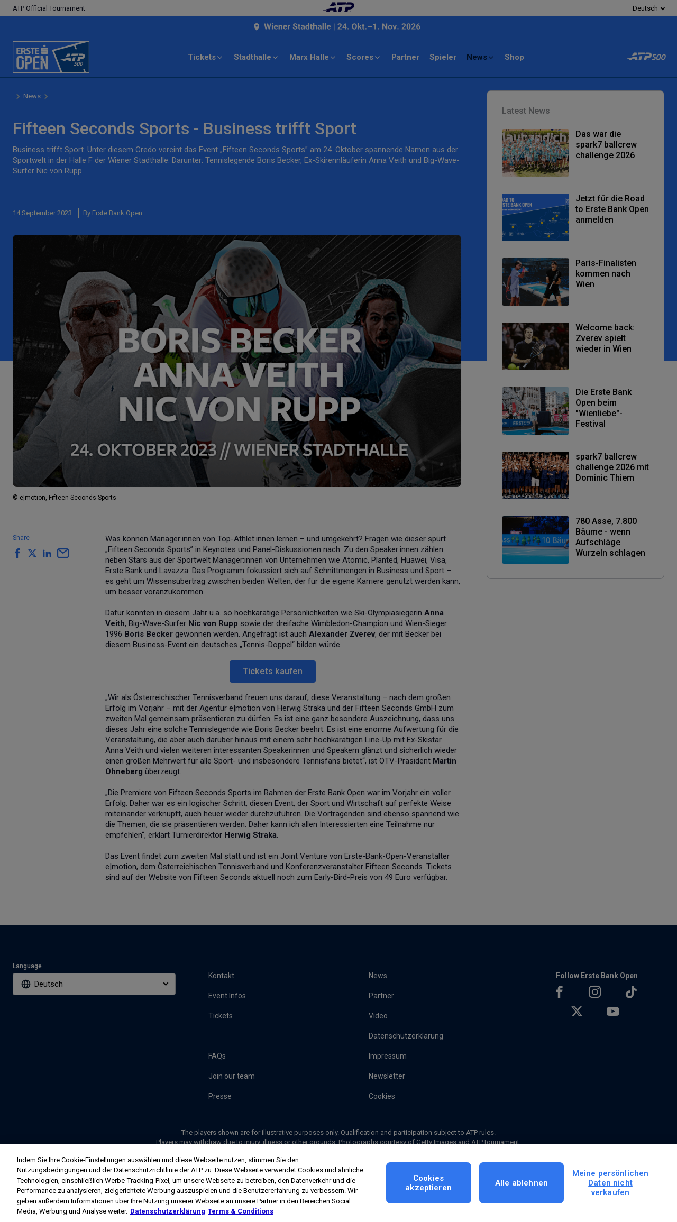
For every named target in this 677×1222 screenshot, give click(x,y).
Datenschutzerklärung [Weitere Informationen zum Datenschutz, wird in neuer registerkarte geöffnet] (167, 1211)
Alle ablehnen (521, 1183)
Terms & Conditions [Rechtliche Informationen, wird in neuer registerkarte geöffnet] (240, 1211)
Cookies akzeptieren (428, 1182)
